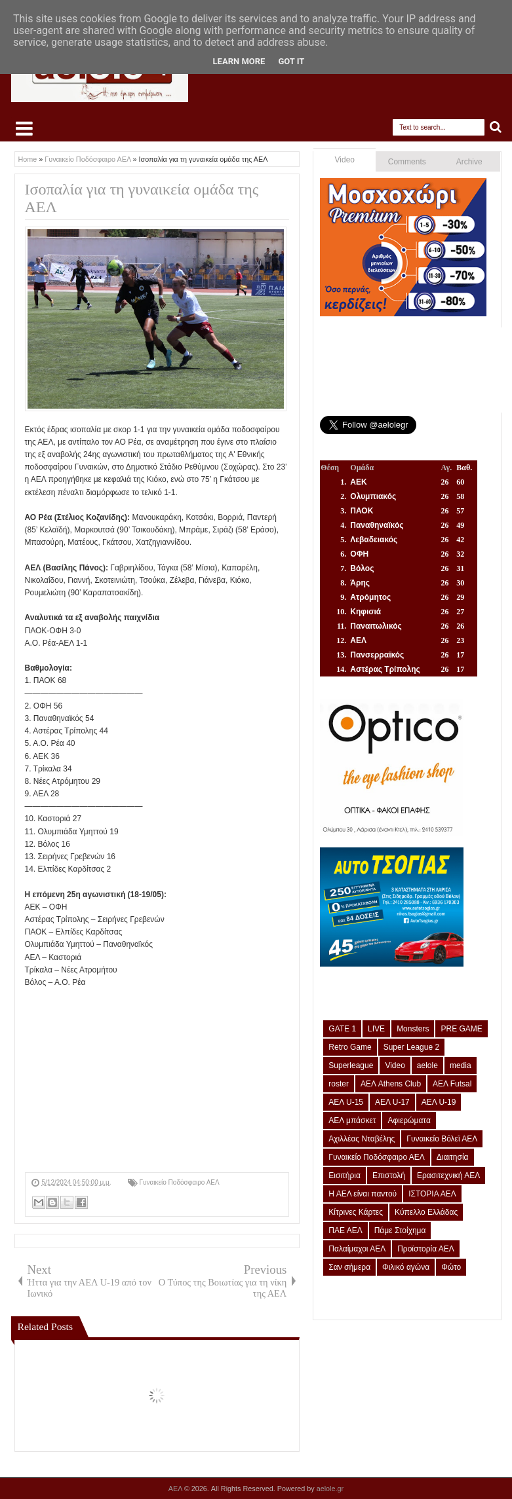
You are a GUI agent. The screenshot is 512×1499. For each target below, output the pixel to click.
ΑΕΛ (176, 1488)
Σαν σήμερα (349, 1267)
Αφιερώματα (408, 1120)
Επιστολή (388, 1175)
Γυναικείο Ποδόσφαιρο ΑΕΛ (180, 1182)
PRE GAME (461, 1028)
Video (345, 159)
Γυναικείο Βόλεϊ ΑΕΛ (441, 1138)
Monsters (413, 1028)
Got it (291, 61)
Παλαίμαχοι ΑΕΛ (356, 1248)
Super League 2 (411, 1047)
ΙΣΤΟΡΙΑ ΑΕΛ (432, 1193)
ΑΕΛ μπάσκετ (352, 1120)
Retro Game (349, 1047)
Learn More (239, 61)
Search (496, 127)
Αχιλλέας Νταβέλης (361, 1138)
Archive (469, 161)
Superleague (350, 1065)
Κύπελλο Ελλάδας (426, 1212)
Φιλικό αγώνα (405, 1267)
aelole (427, 1065)
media (460, 1065)
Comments (407, 161)
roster (338, 1083)
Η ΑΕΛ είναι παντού (362, 1193)
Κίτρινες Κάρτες (355, 1212)
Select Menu (24, 128)
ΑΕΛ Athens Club (391, 1083)
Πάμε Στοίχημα (400, 1230)
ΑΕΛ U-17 (392, 1102)
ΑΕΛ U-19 (439, 1102)
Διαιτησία (453, 1157)
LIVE (376, 1028)
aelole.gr (330, 1488)
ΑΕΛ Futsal (452, 1083)
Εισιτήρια (344, 1175)
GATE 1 (342, 1028)
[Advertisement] (157, 1080)
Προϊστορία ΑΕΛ (425, 1248)
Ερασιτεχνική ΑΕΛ (448, 1175)
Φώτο (451, 1267)
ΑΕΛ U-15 (345, 1102)
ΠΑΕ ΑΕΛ (345, 1230)
